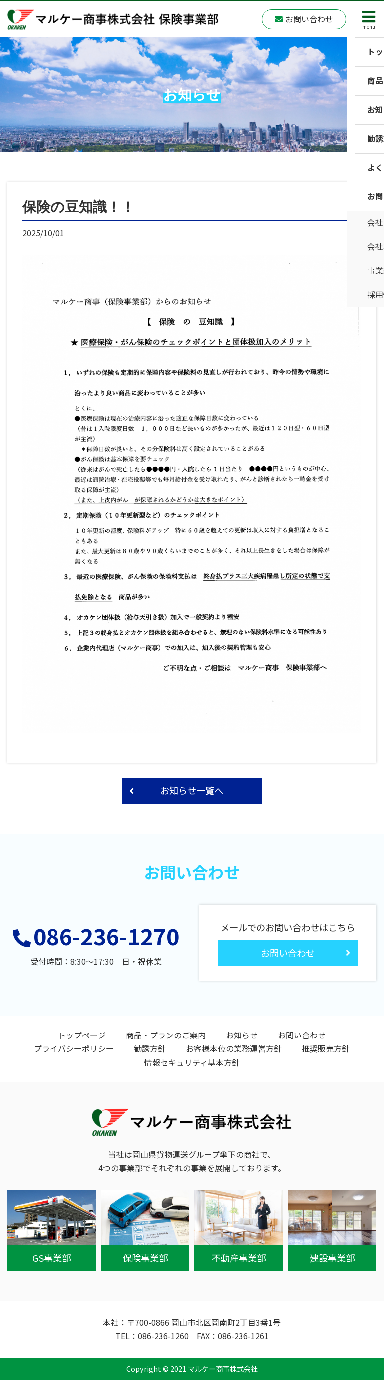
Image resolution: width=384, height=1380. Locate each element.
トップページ (82, 1035)
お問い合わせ (302, 1035)
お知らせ (242, 1035)
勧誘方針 (150, 1048)
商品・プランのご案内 (166, 1035)
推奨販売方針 (326, 1048)
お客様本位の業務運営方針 (234, 1048)
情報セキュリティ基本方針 (192, 1062)
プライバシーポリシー (74, 1048)
